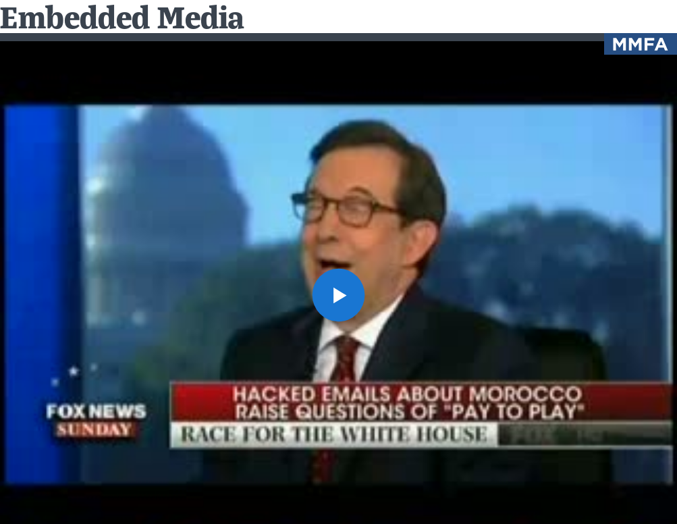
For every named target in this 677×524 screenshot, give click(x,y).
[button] (339, 295)
